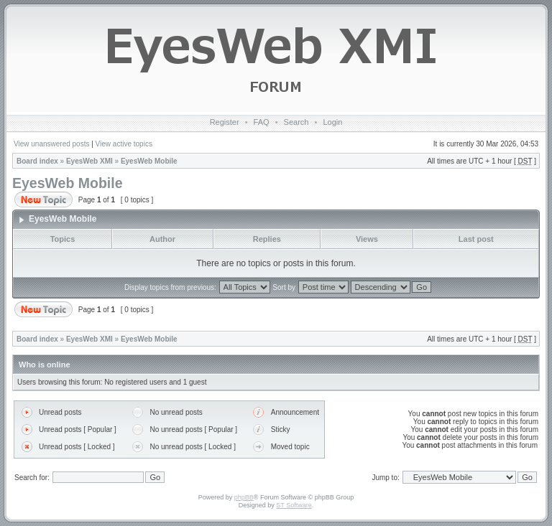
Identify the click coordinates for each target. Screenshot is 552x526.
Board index (37, 161)
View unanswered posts (51, 144)
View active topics (124, 144)
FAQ (262, 122)
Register (224, 122)
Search (296, 122)
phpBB (244, 497)
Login (332, 122)
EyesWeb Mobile (149, 161)
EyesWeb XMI (89, 161)
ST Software (293, 505)
